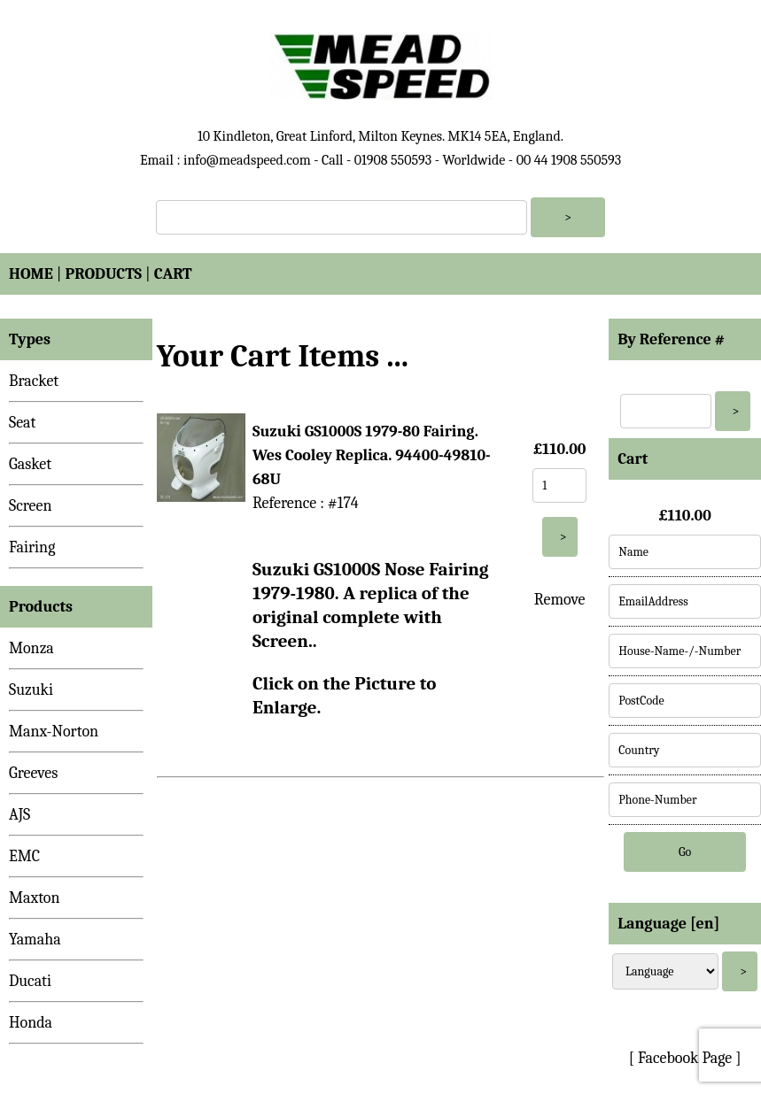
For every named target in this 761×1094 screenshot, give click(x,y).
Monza (31, 648)
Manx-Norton (53, 731)
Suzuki (31, 690)
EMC (24, 856)
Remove (560, 599)
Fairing (32, 547)
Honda (30, 1022)
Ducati (30, 981)
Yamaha (35, 939)
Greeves (33, 773)
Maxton (34, 898)
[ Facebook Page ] (685, 1058)
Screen (30, 506)
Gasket (30, 464)
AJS (19, 814)
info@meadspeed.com (247, 160)
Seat (22, 422)
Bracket (33, 381)
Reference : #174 (305, 503)
